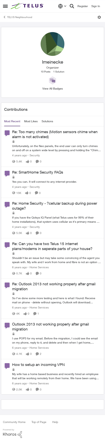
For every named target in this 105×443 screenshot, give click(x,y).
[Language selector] (62, 6)
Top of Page (39, 422)
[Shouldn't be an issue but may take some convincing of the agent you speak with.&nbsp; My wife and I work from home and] (56, 260)
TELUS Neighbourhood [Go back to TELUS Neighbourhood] (17, 17)
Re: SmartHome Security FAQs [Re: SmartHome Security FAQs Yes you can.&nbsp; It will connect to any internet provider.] (37, 172)
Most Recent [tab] (12, 121)
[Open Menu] (99, 17)
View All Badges (52, 88)
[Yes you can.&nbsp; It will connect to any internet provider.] (56, 181)
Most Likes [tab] (31, 121)
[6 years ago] (19, 267)
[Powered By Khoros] (52, 433)
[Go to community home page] (28, 6)
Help (55, 422)
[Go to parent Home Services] (38, 267)
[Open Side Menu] (5, 6)
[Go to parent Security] (34, 155)
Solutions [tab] (47, 121)
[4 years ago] (19, 155)
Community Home (14, 422)
